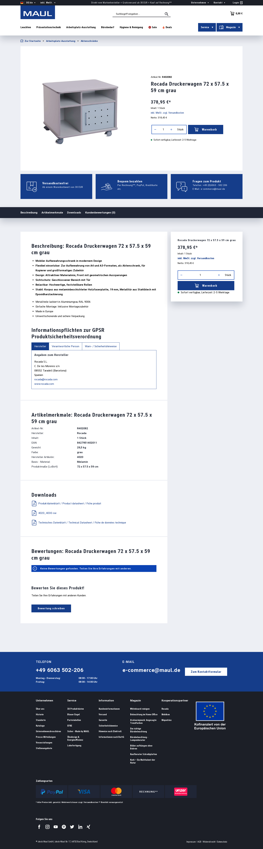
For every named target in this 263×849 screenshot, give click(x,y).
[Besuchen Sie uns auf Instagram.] (47, 826)
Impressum (191, 841)
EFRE (69, 725)
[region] (81, 107)
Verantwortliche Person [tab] (65, 346)
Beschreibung (28, 212)
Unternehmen (44, 700)
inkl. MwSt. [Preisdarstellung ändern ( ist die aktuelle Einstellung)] (48, 2)
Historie (40, 714)
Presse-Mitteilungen (46, 737)
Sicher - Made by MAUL (78, 731)
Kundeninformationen (109, 709)
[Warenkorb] (235, 13)
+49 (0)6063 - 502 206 (215, 185)
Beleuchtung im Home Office (143, 714)
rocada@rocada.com (46, 379)
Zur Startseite (30, 40)
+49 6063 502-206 (60, 670)
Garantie (103, 720)
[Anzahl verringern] (155, 129)
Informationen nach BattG (111, 737)
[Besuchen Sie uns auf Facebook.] (39, 826)
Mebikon (166, 714)
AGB (199, 841)
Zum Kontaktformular (206, 671)
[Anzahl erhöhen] (171, 129)
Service (71, 700)
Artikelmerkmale (52, 212)
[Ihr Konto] (238, 2)
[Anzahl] (163, 129)
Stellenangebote (44, 748)
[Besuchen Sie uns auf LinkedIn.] (80, 826)
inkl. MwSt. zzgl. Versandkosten (167, 112)
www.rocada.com (44, 383)
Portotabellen (74, 720)
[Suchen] (167, 14)
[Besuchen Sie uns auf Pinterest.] (63, 826)
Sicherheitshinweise (108, 725)
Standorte (41, 720)
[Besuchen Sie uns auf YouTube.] (55, 826)
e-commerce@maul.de (213, 189)
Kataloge (40, 725)
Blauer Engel (73, 714)
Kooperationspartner (175, 700)
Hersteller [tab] (40, 346)
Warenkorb (205, 129)
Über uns (40, 709)
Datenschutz (222, 841)
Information (106, 700)
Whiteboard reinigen (140, 709)
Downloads (74, 212)
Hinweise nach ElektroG (110, 731)
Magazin (135, 700)
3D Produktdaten (75, 709)
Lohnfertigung (74, 745)
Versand (103, 714)
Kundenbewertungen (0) (100, 212)
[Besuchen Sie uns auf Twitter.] (72, 826)
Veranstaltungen (44, 742)
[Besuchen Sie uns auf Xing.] (88, 826)
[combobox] (142, 14)
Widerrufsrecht (209, 841)
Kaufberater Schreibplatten (143, 754)
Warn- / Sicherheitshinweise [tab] (101, 346)
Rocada (165, 709)
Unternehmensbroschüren (48, 731)
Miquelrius (167, 720)
